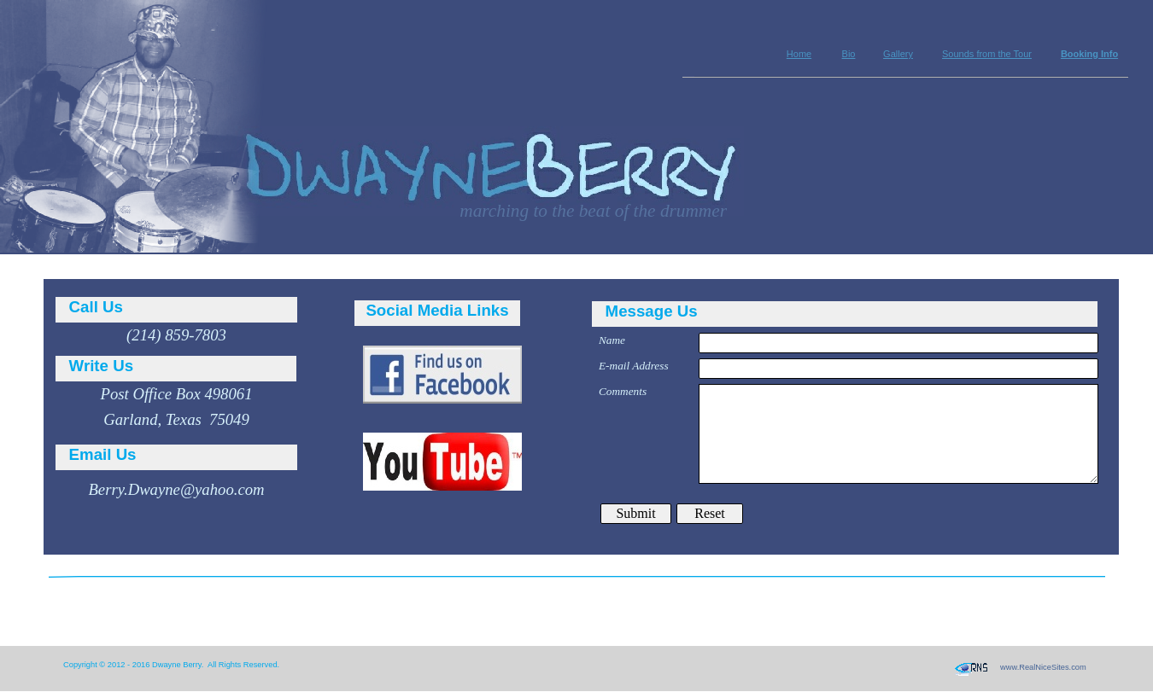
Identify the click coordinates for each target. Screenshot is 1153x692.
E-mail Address (634, 365)
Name (612, 340)
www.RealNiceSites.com (1043, 667)
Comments (623, 391)
